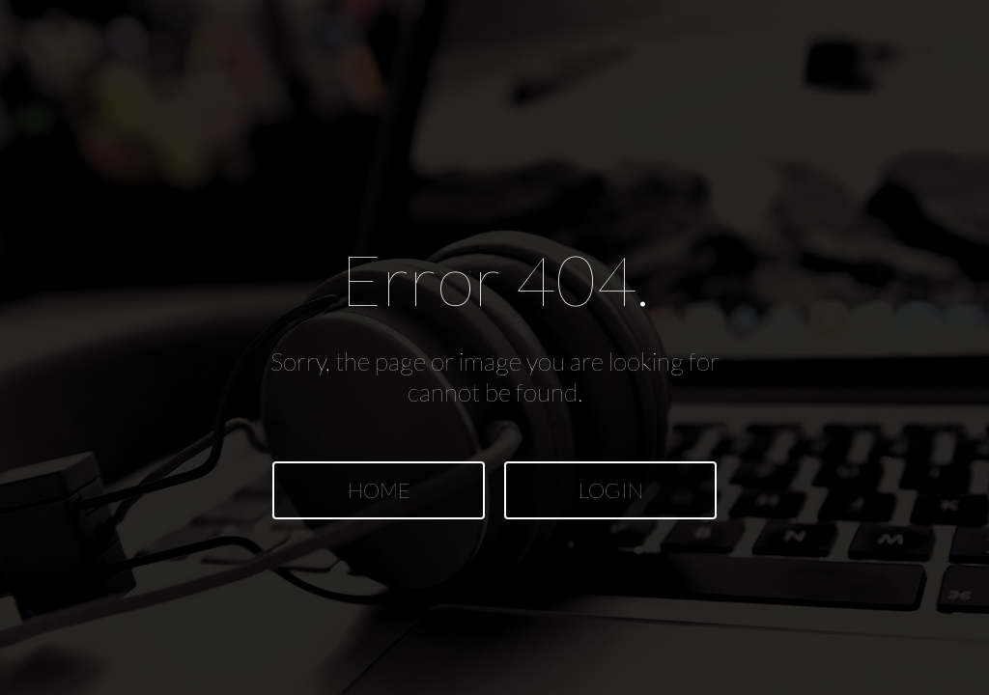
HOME (379, 490)
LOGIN (611, 490)
